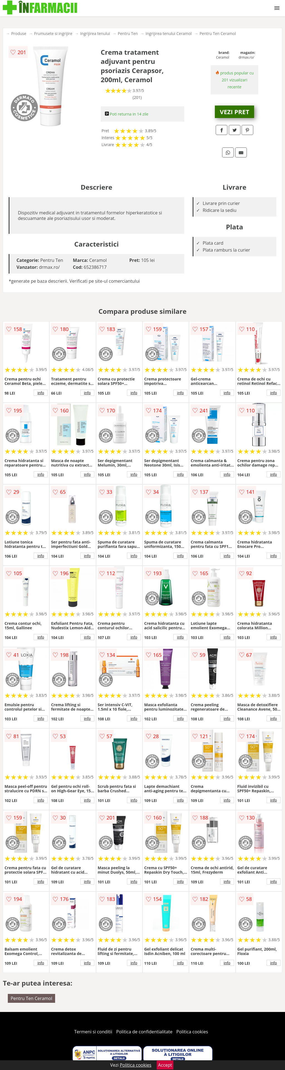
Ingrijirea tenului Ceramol (169, 33)
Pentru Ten (128, 33)
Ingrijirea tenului (95, 33)
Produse (18, 33)
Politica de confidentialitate (144, 1032)
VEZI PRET (234, 111)
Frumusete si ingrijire (53, 33)
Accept (165, 1065)
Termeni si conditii (93, 1032)
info (40, 392)
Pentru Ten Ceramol (218, 33)
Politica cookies (192, 1032)
